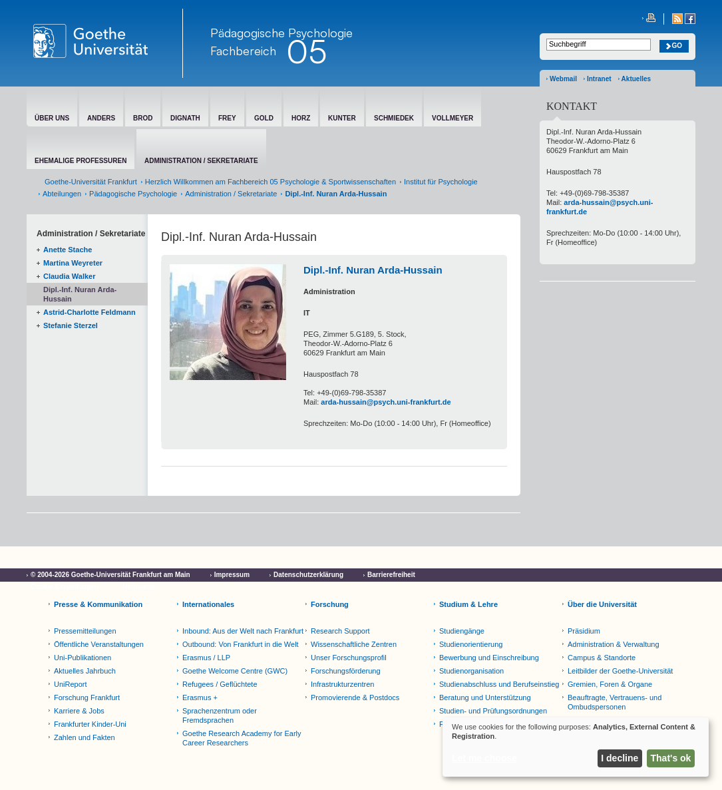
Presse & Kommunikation (98, 604)
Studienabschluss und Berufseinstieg (499, 684)
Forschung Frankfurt (87, 697)
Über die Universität (602, 604)
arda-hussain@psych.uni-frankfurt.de (386, 402)
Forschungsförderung (346, 671)
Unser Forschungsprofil (349, 658)
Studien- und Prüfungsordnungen (493, 711)
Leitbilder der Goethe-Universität (620, 671)
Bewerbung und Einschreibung (489, 658)
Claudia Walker (69, 276)
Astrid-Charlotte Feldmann (89, 312)
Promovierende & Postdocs (355, 697)
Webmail (563, 79)
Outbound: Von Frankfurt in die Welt (240, 644)
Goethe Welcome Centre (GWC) (234, 671)
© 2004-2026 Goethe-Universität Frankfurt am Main (110, 574)
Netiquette (138, 586)
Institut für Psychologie (441, 182)
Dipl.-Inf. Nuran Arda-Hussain (79, 294)
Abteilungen (62, 194)
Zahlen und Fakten (84, 737)
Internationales (208, 604)
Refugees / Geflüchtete (220, 684)
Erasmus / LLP (206, 658)
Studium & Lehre (468, 604)
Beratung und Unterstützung (485, 697)
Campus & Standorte (601, 658)
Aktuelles (636, 79)
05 (306, 51)
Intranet (599, 79)
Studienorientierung (470, 644)
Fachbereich (243, 50)
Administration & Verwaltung (613, 644)
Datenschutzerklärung (308, 574)
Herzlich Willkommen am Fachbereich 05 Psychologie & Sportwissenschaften (270, 182)
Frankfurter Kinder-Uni (90, 724)
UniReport (70, 684)
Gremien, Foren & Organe (610, 684)
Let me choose (484, 758)
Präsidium (584, 631)
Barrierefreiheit (391, 574)
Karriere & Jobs (79, 711)
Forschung (330, 604)
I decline (619, 758)
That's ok (671, 758)
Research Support (340, 631)
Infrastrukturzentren (342, 684)
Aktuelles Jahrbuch (85, 671)
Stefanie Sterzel (70, 325)
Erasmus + (200, 697)
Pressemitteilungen (85, 631)
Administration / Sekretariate (231, 194)
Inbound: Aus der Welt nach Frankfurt (242, 631)
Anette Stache (67, 250)
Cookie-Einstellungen (64, 586)
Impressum (232, 574)
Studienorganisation (471, 671)
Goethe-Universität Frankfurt (91, 182)
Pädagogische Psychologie (133, 194)
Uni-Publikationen (82, 658)
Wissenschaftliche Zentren (354, 644)
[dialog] (576, 747)
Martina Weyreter (72, 263)
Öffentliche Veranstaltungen (99, 644)
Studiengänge (461, 631)
